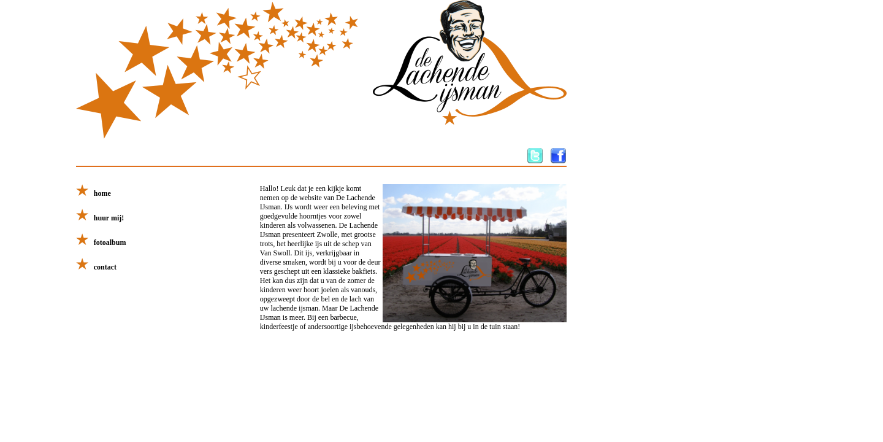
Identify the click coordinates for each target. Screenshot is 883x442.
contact (96, 267)
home (93, 193)
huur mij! (100, 218)
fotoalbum (101, 242)
